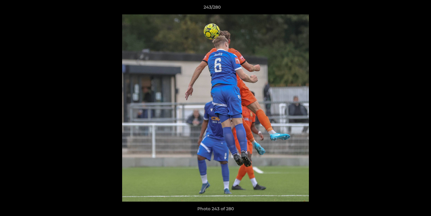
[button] (405, 8)
